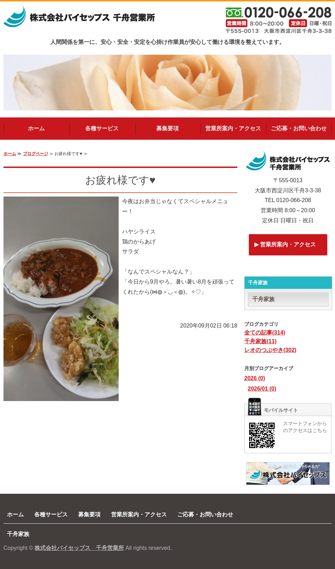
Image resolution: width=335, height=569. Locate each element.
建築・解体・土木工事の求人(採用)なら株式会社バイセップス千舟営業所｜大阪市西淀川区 (79, 20)
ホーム (36, 128)
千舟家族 (263, 299)
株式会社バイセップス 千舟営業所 (79, 548)
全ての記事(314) (264, 333)
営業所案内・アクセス (233, 128)
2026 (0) (254, 378)
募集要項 (167, 128)
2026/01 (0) (262, 389)
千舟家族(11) (260, 341)
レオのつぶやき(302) (270, 350)
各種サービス (102, 128)
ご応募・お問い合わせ (299, 128)
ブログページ (35, 153)
